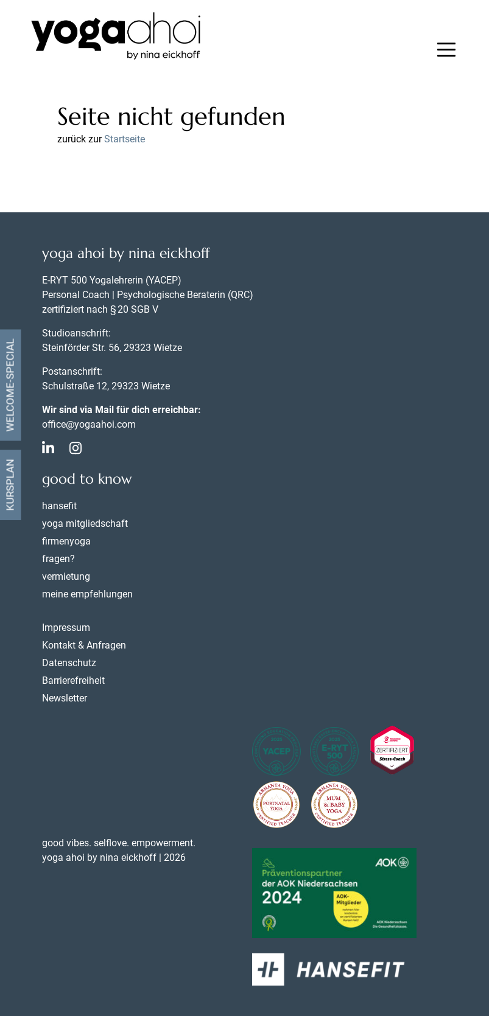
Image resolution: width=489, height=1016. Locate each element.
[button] (446, 51)
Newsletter (64, 698)
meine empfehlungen (87, 594)
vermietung (66, 576)
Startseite (124, 139)
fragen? (58, 559)
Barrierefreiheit (73, 680)
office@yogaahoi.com (89, 424)
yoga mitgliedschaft (85, 523)
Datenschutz (69, 663)
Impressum (66, 627)
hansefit (59, 506)
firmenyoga (66, 541)
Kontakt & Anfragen (84, 645)
